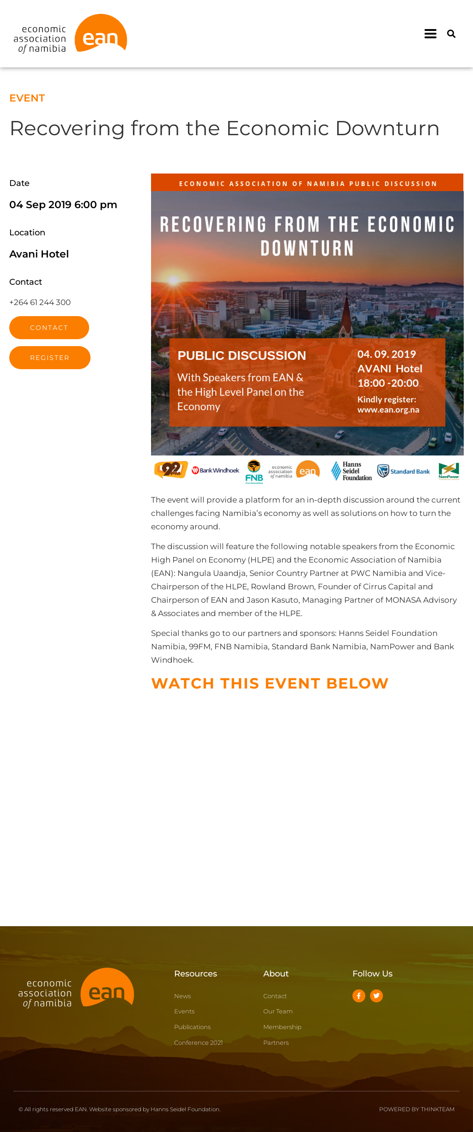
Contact (49, 327)
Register (50, 357)
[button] (430, 33)
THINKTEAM (438, 1109)
